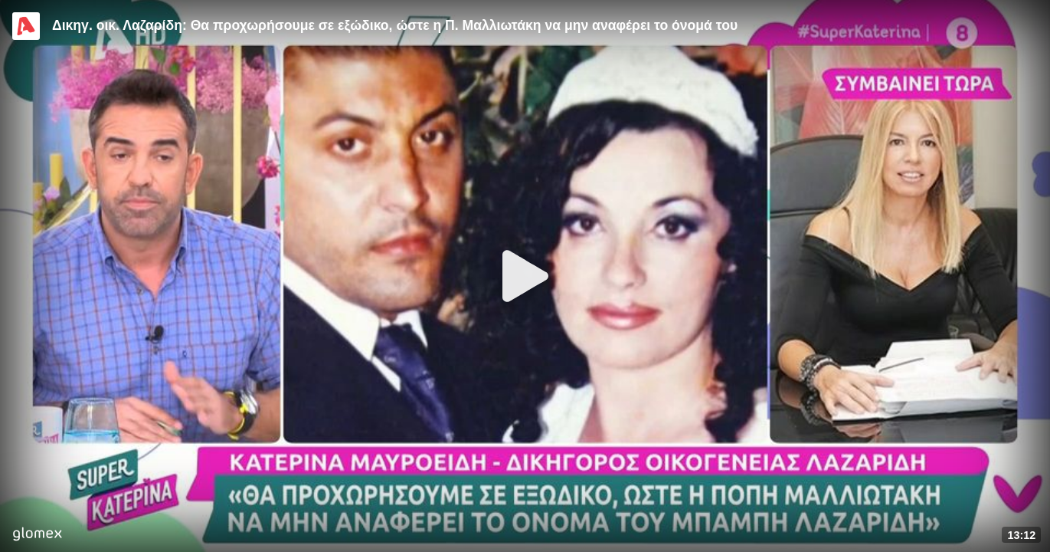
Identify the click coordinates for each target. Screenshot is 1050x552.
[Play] (525, 276)
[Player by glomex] (37, 535)
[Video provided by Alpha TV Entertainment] (26, 26)
